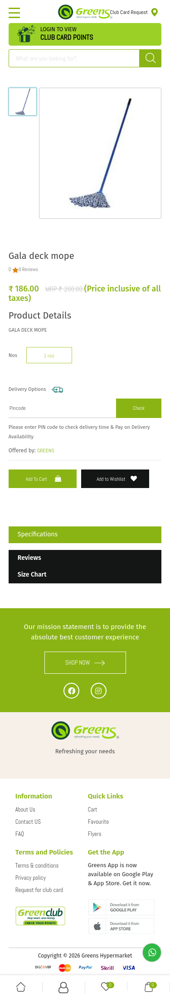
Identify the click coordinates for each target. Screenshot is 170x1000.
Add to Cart (44, 478)
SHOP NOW (85, 663)
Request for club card (39, 890)
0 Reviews (28, 269)
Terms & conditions (37, 865)
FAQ (19, 834)
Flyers (95, 834)
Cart (92, 809)
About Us (25, 809)
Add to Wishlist (117, 478)
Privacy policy (30, 878)
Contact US (28, 822)
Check (139, 408)
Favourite (98, 822)
